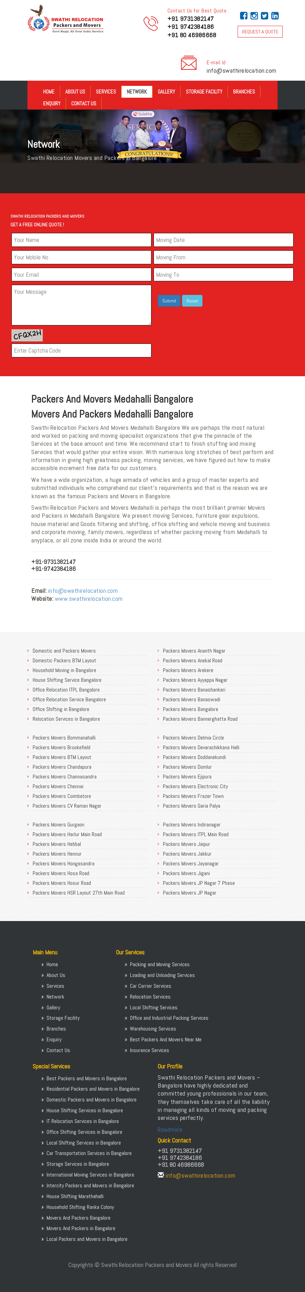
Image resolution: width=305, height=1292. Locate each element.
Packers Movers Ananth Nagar (194, 650)
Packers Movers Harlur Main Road (67, 834)
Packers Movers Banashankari (194, 689)
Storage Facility (204, 91)
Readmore (170, 1129)
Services (106, 91)
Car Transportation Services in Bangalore (89, 1153)
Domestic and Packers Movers (64, 650)
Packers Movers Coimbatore (62, 796)
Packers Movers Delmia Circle (193, 737)
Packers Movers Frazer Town (193, 796)
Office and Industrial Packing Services (169, 1018)
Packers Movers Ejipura (187, 776)
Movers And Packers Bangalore (78, 1217)
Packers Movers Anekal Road (192, 660)
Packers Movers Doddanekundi (194, 757)
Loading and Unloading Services (162, 975)
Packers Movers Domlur (187, 766)
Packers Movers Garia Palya (191, 805)
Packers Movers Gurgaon (58, 824)
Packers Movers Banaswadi (191, 699)
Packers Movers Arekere (188, 670)
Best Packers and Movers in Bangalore (87, 1078)
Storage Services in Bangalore (78, 1164)
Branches (244, 91)
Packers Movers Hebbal (57, 844)
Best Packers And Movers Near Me (165, 1039)
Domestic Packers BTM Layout (64, 660)
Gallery (166, 91)
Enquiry (51, 103)
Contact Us (83, 103)
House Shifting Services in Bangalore (85, 1110)
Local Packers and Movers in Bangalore (87, 1239)
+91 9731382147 (190, 19)
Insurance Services (149, 1050)
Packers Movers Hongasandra (63, 863)
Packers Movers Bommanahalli (64, 737)
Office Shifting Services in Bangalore (84, 1132)
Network (137, 91)
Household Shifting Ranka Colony (80, 1207)
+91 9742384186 (190, 27)
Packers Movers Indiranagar (192, 824)
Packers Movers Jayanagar (191, 863)
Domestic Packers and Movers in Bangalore (92, 1099)
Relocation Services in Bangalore (66, 718)
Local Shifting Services (154, 1007)
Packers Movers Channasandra (65, 776)
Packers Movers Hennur (57, 853)
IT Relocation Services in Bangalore (83, 1121)
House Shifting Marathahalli (75, 1196)
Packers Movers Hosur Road (62, 883)
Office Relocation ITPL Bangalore (66, 689)
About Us (75, 91)
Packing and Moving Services (160, 964)
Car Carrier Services (150, 986)
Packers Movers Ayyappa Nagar (195, 680)
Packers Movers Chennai (58, 786)
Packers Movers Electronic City (195, 786)
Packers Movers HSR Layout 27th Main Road (79, 892)
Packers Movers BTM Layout (62, 757)
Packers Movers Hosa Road (61, 873)
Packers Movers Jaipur (186, 844)
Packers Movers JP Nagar (189, 892)
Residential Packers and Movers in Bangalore (93, 1088)
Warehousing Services (153, 1028)
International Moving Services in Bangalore (90, 1174)
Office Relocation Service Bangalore (69, 699)
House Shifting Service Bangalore (67, 680)
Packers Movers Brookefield (61, 747)
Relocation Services (150, 996)
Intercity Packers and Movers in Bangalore (90, 1185)
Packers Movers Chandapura (62, 766)
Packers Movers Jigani (186, 873)
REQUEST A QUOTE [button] (260, 32)
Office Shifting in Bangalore (61, 709)
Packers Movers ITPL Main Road (196, 834)
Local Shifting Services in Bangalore (84, 1142)
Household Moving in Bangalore (64, 670)
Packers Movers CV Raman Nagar (67, 805)
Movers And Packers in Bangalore (81, 1228)
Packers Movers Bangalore (190, 709)
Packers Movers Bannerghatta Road (200, 718)
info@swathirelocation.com (242, 70)
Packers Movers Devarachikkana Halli (201, 747)
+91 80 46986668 (191, 35)
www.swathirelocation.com (89, 599)
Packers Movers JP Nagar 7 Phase (199, 883)
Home (49, 91)
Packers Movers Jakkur (187, 853)
